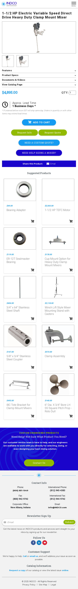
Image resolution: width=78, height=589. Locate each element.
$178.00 (48, 254)
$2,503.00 (49, 206)
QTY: (65, 92)
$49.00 (9, 206)
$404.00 (10, 303)
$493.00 (10, 400)
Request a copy (17, 570)
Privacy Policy (28, 584)
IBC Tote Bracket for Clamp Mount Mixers (19, 406)
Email (51, 164)
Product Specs (10, 75)
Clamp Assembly (55, 356)
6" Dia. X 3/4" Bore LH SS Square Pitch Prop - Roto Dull (58, 408)
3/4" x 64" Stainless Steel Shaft (18, 309)
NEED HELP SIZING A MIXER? (39, 152)
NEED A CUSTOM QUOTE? (39, 142)
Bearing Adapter (16, 210)
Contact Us (39, 462)
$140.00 (48, 400)
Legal (53, 584)
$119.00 (10, 254)
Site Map (43, 584)
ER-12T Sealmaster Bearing (18, 260)
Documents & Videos (13, 80)
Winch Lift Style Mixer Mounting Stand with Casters (58, 311)
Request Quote (52, 132)
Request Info (24, 132)
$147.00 (10, 352)
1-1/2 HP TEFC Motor (57, 210)
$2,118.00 (49, 303)
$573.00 (48, 352)
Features (7, 70)
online (65, 570)
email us (34, 556)
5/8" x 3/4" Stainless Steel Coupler (19, 358)
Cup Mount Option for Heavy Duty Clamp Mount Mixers (57, 262)
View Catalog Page (12, 84)
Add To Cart (39, 122)
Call (25, 556)
